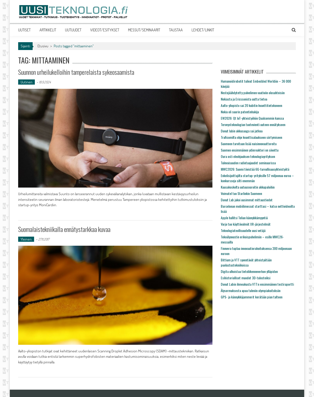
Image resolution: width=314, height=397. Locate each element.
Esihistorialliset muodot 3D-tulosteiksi (245, 277)
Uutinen (26, 82)
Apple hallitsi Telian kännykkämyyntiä (244, 217)
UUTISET (24, 29)
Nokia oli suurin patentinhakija (240, 111)
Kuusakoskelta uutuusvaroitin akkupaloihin (248, 187)
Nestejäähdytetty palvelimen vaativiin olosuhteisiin (253, 92)
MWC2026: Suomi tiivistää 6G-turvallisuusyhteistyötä (255, 169)
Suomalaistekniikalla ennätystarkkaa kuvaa (64, 229)
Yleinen (26, 239)
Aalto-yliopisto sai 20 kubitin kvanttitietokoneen (251, 105)
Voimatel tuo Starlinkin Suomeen (241, 193)
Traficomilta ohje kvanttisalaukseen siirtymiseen (251, 137)
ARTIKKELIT (47, 29)
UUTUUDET (73, 29)
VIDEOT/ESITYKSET (104, 29)
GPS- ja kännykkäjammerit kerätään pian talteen (251, 296)
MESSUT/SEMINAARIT (144, 29)
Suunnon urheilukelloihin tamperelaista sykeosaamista (76, 72)
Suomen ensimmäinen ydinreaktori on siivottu (249, 150)
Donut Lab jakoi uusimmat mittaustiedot (247, 199)
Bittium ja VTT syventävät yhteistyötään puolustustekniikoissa (246, 262)
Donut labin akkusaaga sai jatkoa (241, 130)
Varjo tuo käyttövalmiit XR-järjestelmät (246, 224)
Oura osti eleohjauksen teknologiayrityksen (248, 156)
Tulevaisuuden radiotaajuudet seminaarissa (248, 162)
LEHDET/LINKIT (203, 29)
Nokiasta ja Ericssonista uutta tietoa (244, 99)
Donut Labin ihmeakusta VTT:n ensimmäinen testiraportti (257, 284)
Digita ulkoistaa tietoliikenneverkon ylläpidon (249, 271)
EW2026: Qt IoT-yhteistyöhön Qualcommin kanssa (252, 118)
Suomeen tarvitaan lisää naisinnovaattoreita (248, 143)
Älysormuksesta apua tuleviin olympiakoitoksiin (250, 290)
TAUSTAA (176, 29)
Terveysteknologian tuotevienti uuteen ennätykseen (253, 124)
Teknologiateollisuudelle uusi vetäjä (243, 230)
